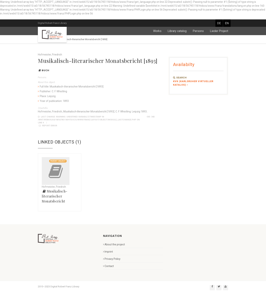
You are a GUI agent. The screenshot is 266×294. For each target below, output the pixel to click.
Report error (48, 125)
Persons (198, 31)
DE (219, 23)
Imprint (108, 251)
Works (157, 31)
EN (227, 23)
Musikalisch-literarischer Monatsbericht (54, 196)
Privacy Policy (111, 258)
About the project (114, 244)
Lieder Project (219, 31)
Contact (108, 266)
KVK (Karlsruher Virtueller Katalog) (193, 83)
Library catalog (177, 31)
